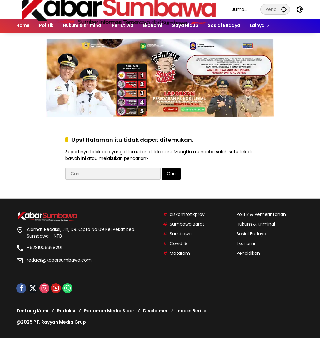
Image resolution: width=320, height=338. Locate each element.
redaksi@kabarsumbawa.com (59, 260)
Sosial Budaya (251, 234)
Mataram (180, 253)
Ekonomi (246, 243)
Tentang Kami (32, 311)
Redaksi (66, 311)
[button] (284, 9)
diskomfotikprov (187, 214)
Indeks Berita (192, 311)
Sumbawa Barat (187, 224)
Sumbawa (181, 234)
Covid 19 (179, 243)
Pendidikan (248, 253)
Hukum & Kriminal (256, 224)
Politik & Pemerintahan (261, 214)
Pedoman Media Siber (109, 311)
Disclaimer (155, 311)
